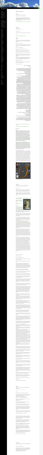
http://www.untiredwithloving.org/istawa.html (21, 35)
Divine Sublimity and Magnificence (24, 222)
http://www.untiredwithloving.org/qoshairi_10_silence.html (23, 21)
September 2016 (2, 43)
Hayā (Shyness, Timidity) (22, 185)
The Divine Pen (28, 137)
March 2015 (2, 56)
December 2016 (2, 41)
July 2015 (2, 53)
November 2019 (2, 35)
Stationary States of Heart (24, 210)
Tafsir (1, 73)
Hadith (1, 70)
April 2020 (2, 32)
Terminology (17, 27)
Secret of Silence (20, 15)
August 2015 (2, 52)
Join (18, 205)
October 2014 (2, 59)
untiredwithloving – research (4, 8)
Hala (16, 365)
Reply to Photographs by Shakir (22, 388)
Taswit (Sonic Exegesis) (3, 76)
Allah (26, 54)
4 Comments (25, 186)
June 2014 (2, 62)
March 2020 (2, 33)
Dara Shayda (22, 29)
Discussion (17, 205)
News (1, 71)
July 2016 (2, 44)
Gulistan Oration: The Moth (3, 15)
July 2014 (2, 61)
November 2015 (2, 50)
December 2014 (2, 58)
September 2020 (2, 30)
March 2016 (2, 47)
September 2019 (2, 36)
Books (1, 67)
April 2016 (2, 46)
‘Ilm (24, 271)
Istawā (17, 28)
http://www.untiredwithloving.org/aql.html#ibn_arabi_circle (22, 126)
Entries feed (2, 82)
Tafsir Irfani (2, 74)
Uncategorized (17, 442)
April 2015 (2, 55)
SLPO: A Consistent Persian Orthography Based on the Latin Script (3, 14)
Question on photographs (23, 443)
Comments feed (2, 83)
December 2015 (2, 49)
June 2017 (2, 38)
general (1, 68)
